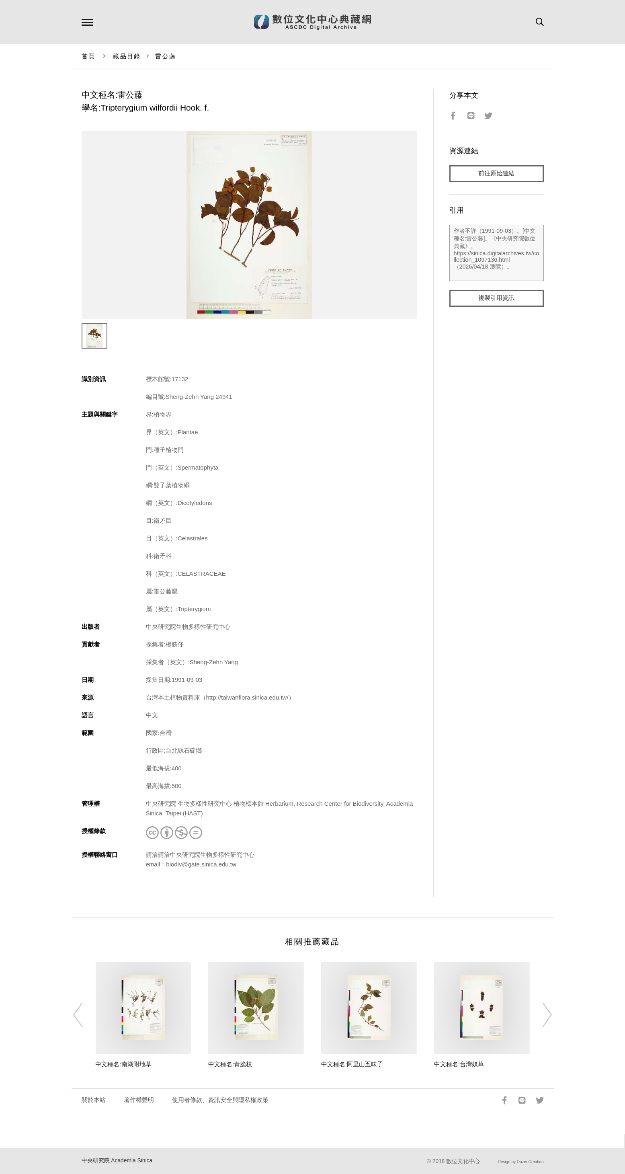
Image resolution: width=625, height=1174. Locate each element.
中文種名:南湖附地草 (123, 1064)
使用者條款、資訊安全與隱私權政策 (220, 1099)
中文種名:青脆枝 (230, 1064)
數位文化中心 (463, 1161)
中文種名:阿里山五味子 (352, 1064)
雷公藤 (165, 56)
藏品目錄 (127, 56)
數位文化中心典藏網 (312, 22)
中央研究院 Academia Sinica (117, 1161)
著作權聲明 (139, 1099)
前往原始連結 (496, 173)
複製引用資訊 (496, 298)
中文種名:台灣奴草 (459, 1064)
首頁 (89, 56)
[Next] (540, 1015)
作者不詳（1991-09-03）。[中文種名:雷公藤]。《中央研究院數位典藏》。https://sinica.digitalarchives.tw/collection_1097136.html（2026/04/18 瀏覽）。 (496, 253)
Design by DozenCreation (521, 1162)
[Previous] (85, 1015)
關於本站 (94, 1099)
